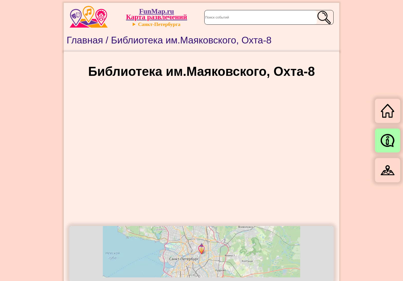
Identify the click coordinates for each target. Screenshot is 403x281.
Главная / (89, 40)
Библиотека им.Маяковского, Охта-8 (191, 40)
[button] (198, 248)
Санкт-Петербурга (159, 24)
